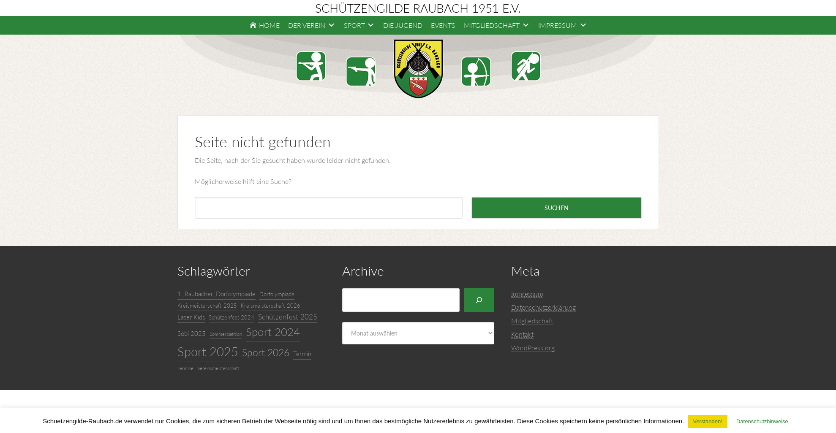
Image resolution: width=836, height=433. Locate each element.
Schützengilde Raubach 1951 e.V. (418, 8)
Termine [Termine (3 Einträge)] (185, 368)
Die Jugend (402, 25)
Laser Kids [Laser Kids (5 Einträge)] (191, 317)
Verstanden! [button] (707, 421)
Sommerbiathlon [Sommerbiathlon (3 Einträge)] (226, 334)
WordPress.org (533, 348)
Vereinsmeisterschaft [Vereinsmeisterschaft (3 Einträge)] (218, 368)
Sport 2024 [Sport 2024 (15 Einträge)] (273, 331)
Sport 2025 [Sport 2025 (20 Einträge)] (207, 351)
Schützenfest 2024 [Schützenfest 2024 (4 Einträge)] (231, 317)
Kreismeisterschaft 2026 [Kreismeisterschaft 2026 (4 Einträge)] (270, 305)
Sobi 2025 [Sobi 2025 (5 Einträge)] (191, 333)
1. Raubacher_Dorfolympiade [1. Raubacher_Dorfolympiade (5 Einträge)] (216, 294)
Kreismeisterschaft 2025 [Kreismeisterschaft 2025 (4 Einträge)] (207, 305)
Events (443, 25)
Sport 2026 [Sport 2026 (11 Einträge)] (265, 352)
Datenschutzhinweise (762, 421)
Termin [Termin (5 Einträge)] (302, 353)
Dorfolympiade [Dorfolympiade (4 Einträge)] (276, 294)
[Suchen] (479, 300)
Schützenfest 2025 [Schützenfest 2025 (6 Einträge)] (287, 316)
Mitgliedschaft (532, 321)
